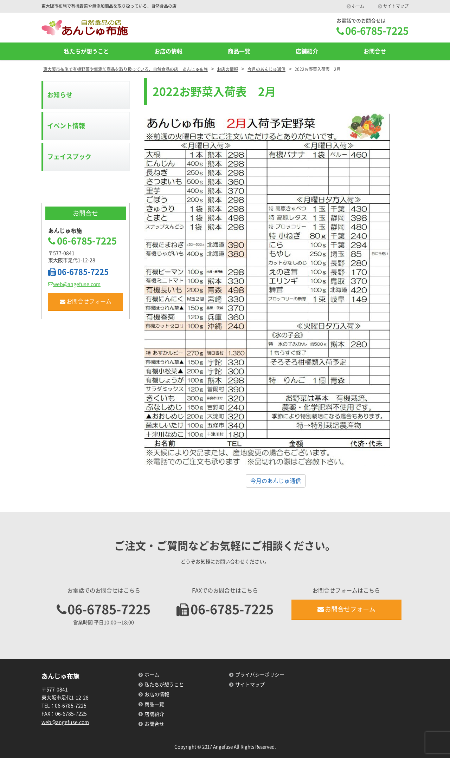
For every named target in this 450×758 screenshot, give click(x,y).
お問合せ (375, 51)
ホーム (358, 6)
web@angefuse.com (74, 284)
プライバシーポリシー (259, 674)
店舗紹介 (307, 51)
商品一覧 (239, 51)
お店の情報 (168, 51)
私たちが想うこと (86, 51)
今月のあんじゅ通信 (275, 481)
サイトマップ (396, 6)
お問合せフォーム (85, 302)
